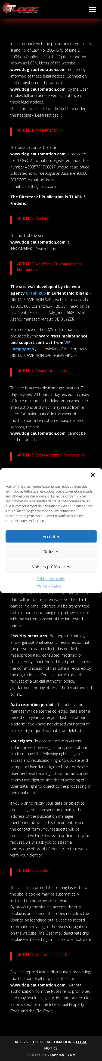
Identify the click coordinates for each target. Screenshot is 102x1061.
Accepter (51, 536)
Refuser (51, 551)
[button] (93, 475)
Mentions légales (49, 585)
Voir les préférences (51, 566)
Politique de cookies (51, 578)
